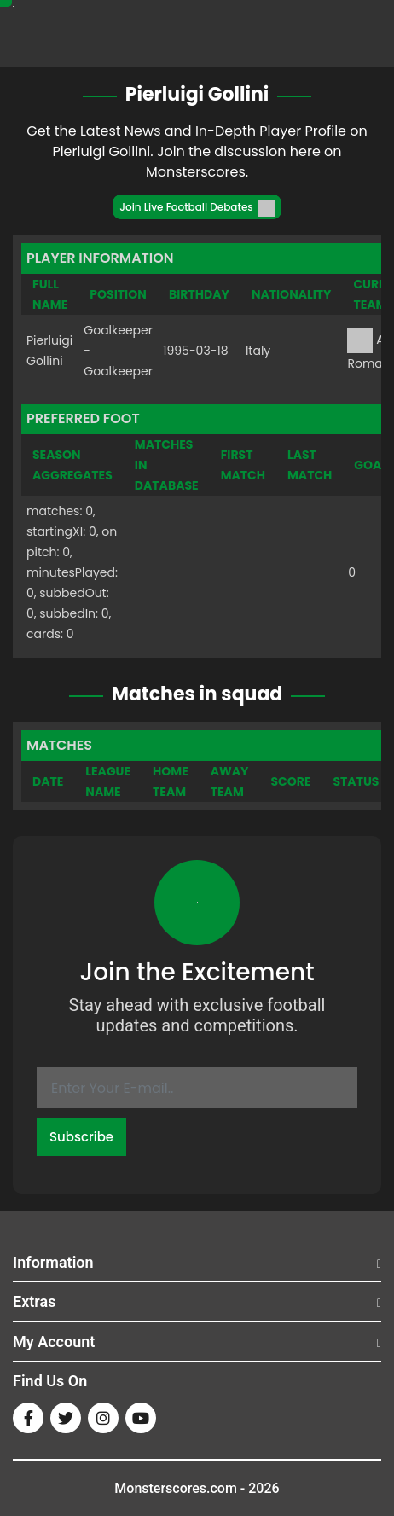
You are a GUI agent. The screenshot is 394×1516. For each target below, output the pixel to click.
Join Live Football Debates (197, 208)
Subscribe (81, 1137)
